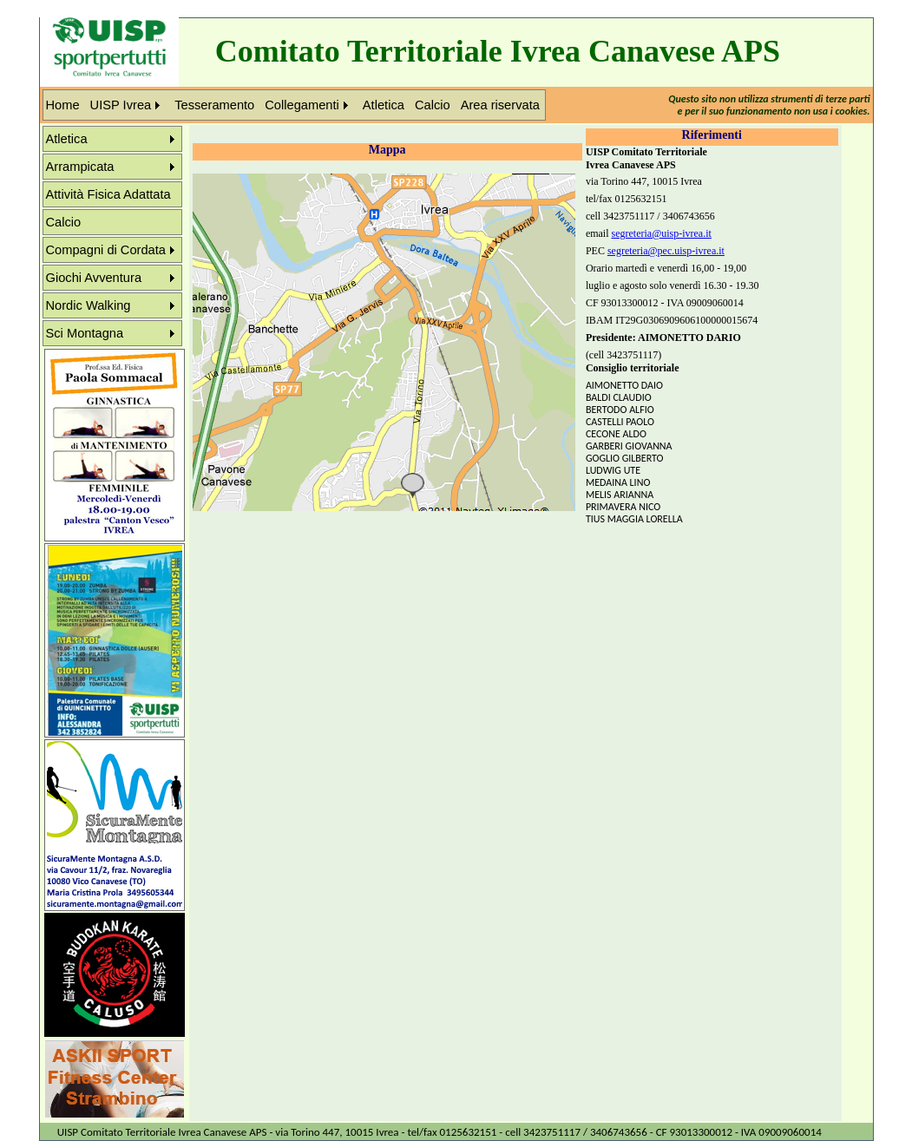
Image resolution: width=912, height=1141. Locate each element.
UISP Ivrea (121, 105)
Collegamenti (302, 105)
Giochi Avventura (94, 278)
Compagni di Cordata (106, 250)
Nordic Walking (88, 305)
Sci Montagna (85, 333)
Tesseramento (214, 105)
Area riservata (500, 105)
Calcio (432, 105)
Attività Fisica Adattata (108, 194)
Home (63, 105)
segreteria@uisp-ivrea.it (662, 233)
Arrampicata (80, 167)
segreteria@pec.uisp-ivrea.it (666, 251)
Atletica (383, 105)
